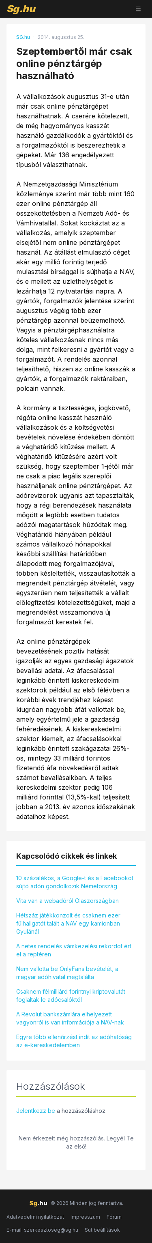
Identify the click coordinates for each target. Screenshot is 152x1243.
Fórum (114, 1217)
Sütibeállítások (102, 1230)
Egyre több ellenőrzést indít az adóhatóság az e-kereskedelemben (74, 1040)
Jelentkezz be (35, 1110)
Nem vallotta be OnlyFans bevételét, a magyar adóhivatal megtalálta (67, 972)
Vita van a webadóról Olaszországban (67, 900)
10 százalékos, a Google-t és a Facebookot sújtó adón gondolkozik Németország (74, 881)
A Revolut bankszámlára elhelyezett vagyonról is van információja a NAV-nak (70, 1018)
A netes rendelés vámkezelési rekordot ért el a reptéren (73, 950)
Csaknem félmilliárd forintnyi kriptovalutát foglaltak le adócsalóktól (70, 995)
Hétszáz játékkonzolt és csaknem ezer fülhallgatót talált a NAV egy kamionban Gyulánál (68, 923)
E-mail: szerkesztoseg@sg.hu (42, 1230)
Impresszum (85, 1217)
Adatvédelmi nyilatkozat (35, 1217)
